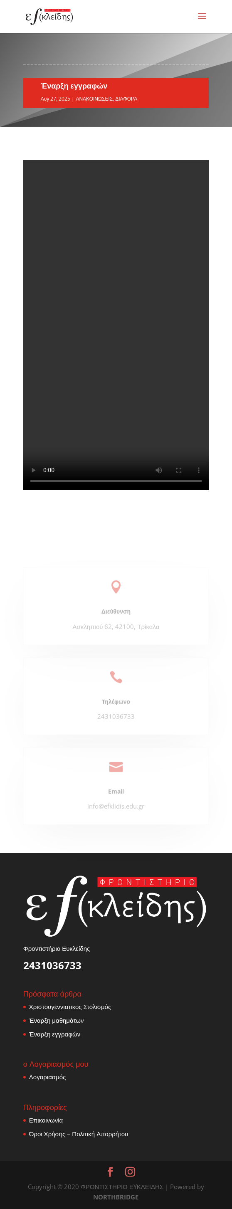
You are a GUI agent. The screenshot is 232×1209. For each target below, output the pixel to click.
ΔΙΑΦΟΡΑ (126, 98)
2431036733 (52, 965)
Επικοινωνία (46, 1120)
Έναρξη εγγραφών (54, 1034)
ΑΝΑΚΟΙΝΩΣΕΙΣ (94, 98)
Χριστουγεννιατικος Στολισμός (70, 1006)
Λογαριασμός (47, 1077)
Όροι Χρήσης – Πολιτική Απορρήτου (78, 1134)
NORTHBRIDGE (115, 1197)
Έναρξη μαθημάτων (56, 1020)
